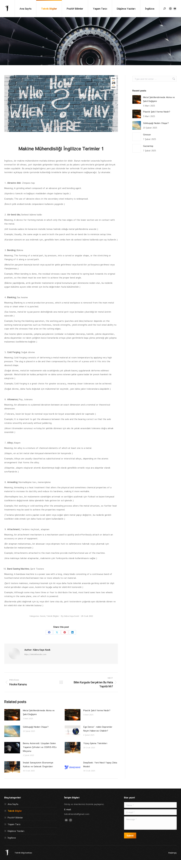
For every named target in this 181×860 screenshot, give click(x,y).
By (70, 616)
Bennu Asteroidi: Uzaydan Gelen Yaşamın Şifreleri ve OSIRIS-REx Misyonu (40, 747)
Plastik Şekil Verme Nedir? (96, 710)
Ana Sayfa (13, 804)
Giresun (147, 134)
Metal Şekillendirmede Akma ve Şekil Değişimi (39, 712)
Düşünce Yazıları (16, 830)
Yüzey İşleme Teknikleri (95, 743)
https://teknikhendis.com (35, 654)
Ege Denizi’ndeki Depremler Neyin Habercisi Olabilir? (97, 728)
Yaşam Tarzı (14, 824)
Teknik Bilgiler (52, 616)
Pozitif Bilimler (15, 817)
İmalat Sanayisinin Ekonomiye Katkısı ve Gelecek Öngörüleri (38, 764)
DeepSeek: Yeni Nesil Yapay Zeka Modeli (100, 764)
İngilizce (12, 837)
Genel (42, 616)
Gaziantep (148, 145)
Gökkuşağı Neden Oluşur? (36, 726)
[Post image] (12, 715)
